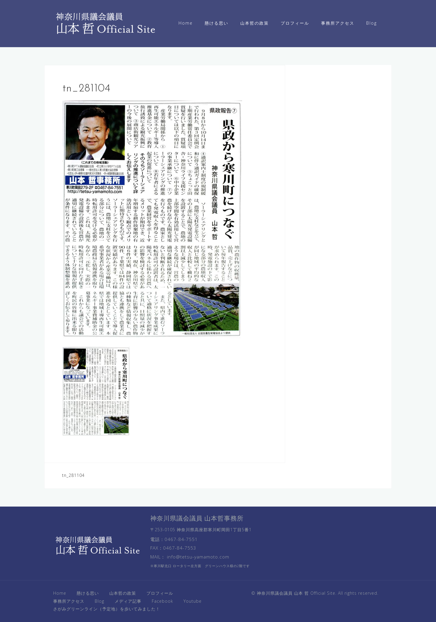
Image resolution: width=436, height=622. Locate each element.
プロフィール (295, 23)
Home (185, 23)
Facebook (162, 601)
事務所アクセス (337, 23)
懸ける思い (216, 23)
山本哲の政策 (254, 23)
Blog (371, 23)
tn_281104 (73, 475)
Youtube (193, 601)
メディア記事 (128, 601)
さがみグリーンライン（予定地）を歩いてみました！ (106, 609)
